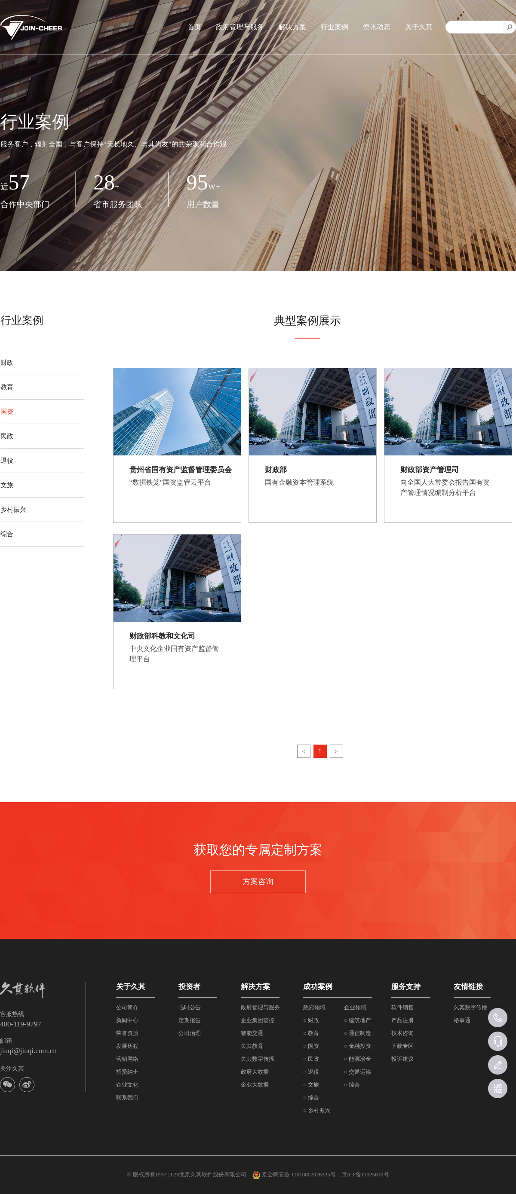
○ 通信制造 (357, 1033)
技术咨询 (402, 1033)
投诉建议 (402, 1059)
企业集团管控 (257, 1020)
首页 (194, 27)
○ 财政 (311, 1020)
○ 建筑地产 (357, 1020)
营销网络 (127, 1059)
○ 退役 (311, 1072)
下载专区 (402, 1046)
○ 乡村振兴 (316, 1110)
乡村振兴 (13, 509)
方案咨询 (258, 881)
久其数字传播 (257, 1059)
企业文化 (127, 1084)
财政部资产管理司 (429, 470)
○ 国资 (311, 1046)
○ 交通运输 (357, 1072)
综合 (6, 534)
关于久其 (419, 27)
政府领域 (314, 1007)
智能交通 (252, 1033)
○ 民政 (311, 1059)
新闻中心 (127, 1020)
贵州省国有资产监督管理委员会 (180, 470)
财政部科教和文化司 (162, 636)
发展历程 (127, 1046)
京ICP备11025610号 (365, 1174)
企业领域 (355, 1007)
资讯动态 (376, 27)
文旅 (6, 485)
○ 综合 (311, 1097)
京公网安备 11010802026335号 (294, 1175)
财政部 (276, 470)
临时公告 (189, 1007)
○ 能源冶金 (357, 1059)
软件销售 (402, 1007)
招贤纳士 (127, 1072)
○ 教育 (311, 1033)
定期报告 (189, 1020)
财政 (6, 362)
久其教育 (252, 1046)
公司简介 (127, 1007)
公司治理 (189, 1033)
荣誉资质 (127, 1033)
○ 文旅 (311, 1084)
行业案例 (334, 27)
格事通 (462, 1020)
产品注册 (402, 1020)
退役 (6, 460)
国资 (6, 411)
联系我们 (127, 1097)
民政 (6, 436)
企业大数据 (255, 1084)
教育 (6, 387)
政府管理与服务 (240, 27)
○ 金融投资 (357, 1046)
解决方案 (292, 27)
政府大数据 (255, 1072)
